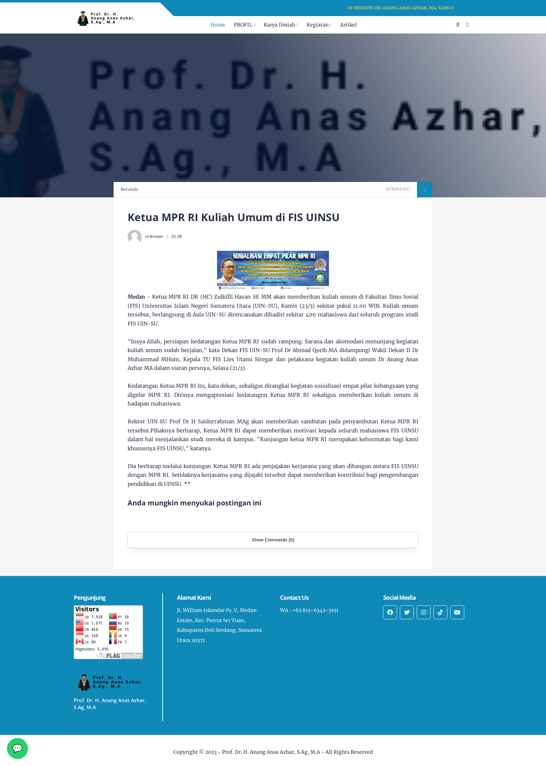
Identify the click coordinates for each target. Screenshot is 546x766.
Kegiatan (318, 25)
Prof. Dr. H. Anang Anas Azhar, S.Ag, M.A (271, 752)
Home (217, 25)
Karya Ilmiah (279, 25)
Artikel (348, 25)
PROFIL (243, 25)
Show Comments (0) (273, 539)
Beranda (129, 189)
